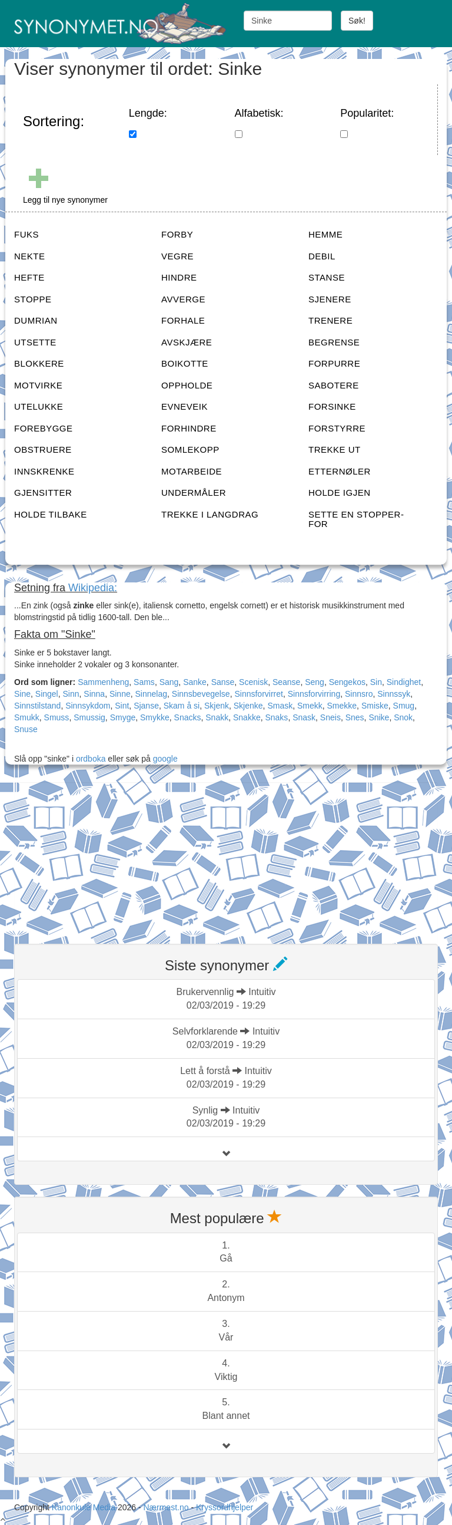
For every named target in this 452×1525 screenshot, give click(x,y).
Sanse (223, 682)
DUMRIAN (36, 320)
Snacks (187, 717)
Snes (354, 717)
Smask (280, 705)
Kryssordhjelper (224, 1507)
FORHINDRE (189, 428)
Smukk (26, 717)
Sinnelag (151, 694)
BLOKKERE (39, 363)
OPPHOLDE (186, 385)
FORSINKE (332, 406)
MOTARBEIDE (191, 471)
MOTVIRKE (38, 385)
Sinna (94, 694)
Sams (144, 682)
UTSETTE (35, 342)
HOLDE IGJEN (339, 493)
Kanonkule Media (85, 1507)
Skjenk (216, 705)
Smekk (310, 705)
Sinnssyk (393, 694)
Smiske (374, 705)
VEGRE (177, 256)
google (165, 758)
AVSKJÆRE (186, 342)
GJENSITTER (43, 493)
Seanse (286, 682)
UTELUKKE (38, 406)
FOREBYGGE (43, 428)
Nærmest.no (165, 1507)
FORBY (177, 234)
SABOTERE (333, 385)
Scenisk (253, 682)
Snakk (216, 717)
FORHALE (183, 320)
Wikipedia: (92, 588)
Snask (304, 717)
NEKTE (29, 256)
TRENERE (330, 320)
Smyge (123, 717)
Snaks (276, 717)
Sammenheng (103, 682)
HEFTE (29, 277)
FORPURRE (334, 363)
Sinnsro (359, 694)
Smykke (155, 717)
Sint (122, 705)
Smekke (342, 705)
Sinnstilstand (37, 705)
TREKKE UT (334, 449)
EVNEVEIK (184, 406)
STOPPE (33, 299)
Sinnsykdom (87, 705)
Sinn (71, 694)
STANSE (326, 277)
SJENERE (329, 299)
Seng (314, 682)
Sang (169, 682)
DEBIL (321, 256)
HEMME (325, 234)
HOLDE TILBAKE (50, 514)
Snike (378, 717)
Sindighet (404, 682)
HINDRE (179, 277)
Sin (376, 682)
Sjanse (146, 705)
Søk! (356, 20)
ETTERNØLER (339, 471)
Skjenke (248, 705)
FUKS (26, 234)
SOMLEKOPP (190, 449)
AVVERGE (183, 299)
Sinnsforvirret (258, 694)
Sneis (330, 717)
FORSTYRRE (336, 428)
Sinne (120, 694)
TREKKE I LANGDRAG (209, 514)
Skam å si (182, 705)
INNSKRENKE (44, 471)
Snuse (26, 729)
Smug (404, 705)
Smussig (89, 717)
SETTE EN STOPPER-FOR (356, 519)
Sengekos (347, 682)
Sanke (195, 682)
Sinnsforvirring (314, 694)
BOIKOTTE (184, 363)
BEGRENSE (334, 342)
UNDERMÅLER (193, 493)
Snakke (247, 717)
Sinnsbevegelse (201, 694)
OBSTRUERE (43, 449)
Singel (46, 694)
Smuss (56, 717)
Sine (22, 694)
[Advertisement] (102, 856)
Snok (403, 717)
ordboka (89, 758)
